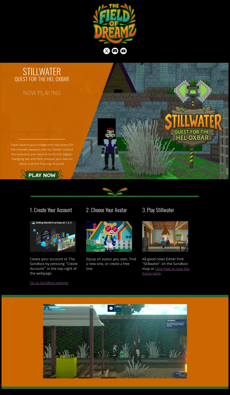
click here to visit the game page (165, 271)
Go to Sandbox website (49, 282)
